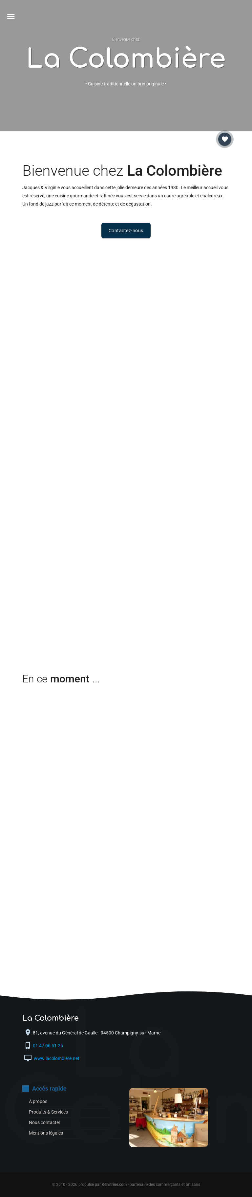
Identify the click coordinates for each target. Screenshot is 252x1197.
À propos (38, 1101)
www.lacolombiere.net (56, 1058)
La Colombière (126, 59)
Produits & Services (48, 1112)
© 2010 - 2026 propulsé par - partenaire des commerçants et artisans (126, 1184)
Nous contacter (44, 1122)
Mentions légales (46, 1133)
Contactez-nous (126, 230)
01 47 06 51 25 (48, 1045)
